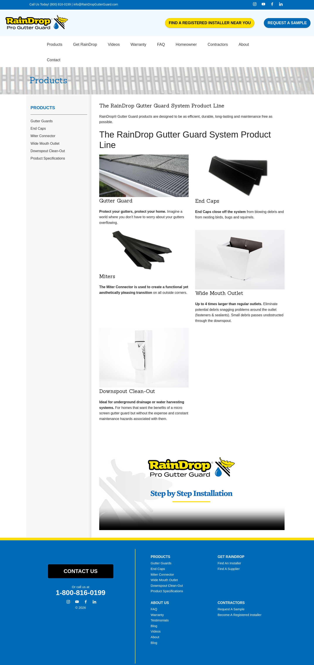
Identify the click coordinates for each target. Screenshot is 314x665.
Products (43, 91)
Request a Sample (287, 23)
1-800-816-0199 (81, 576)
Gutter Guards (42, 105)
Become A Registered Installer (239, 598)
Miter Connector (43, 119)
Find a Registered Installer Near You (210, 23)
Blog (154, 609)
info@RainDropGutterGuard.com (95, 4)
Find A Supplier (229, 552)
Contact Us (81, 555)
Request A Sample (231, 592)
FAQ (154, 592)
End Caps (38, 112)
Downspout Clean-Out (48, 134)
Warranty (157, 598)
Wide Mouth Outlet (45, 127)
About (155, 620)
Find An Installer (229, 547)
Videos (156, 615)
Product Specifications (48, 142)
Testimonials (160, 604)
